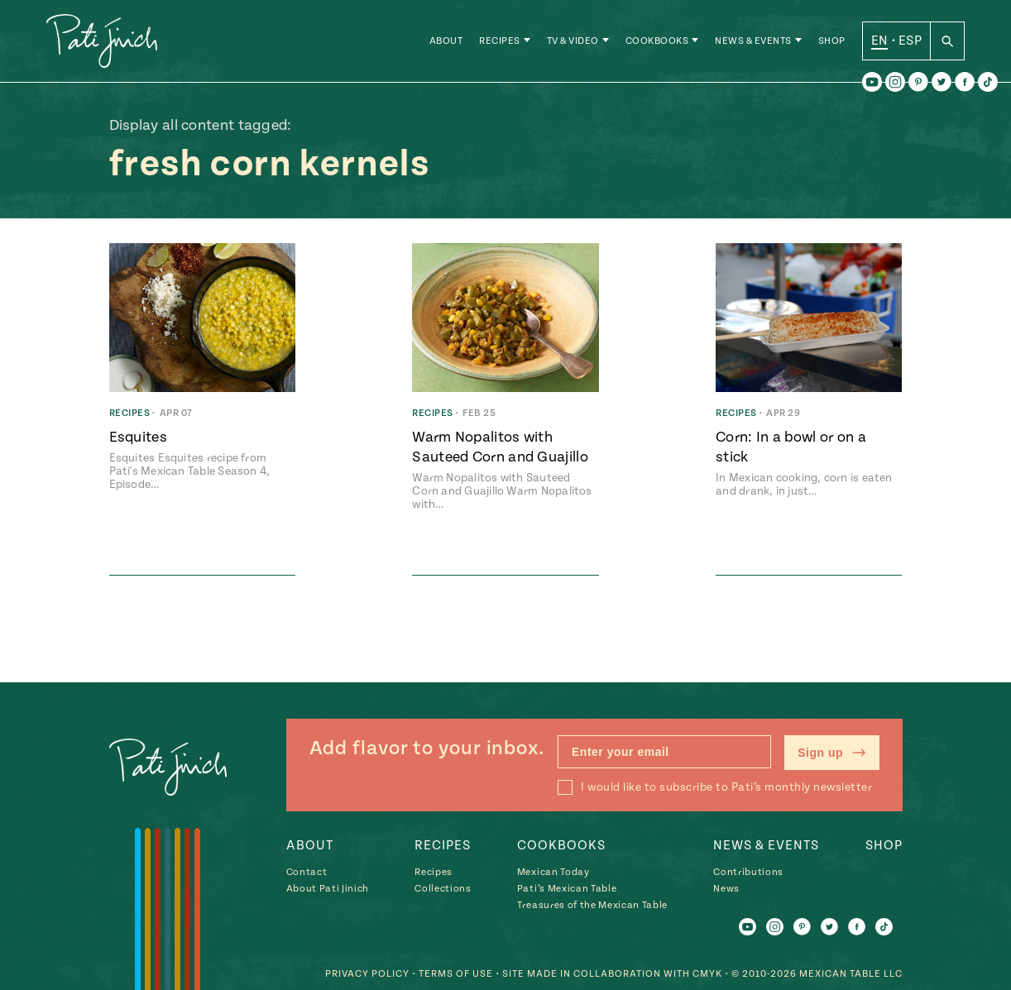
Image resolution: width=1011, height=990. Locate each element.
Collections (442, 888)
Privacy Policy (367, 973)
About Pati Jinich (327, 888)
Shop (832, 41)
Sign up (831, 752)
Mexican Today (553, 872)
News (726, 888)
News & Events (753, 41)
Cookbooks (657, 41)
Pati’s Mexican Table (566, 888)
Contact (307, 872)
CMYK (707, 973)
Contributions (748, 872)
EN (880, 40)
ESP (910, 40)
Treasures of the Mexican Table (592, 905)
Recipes (499, 41)
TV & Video (573, 41)
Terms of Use (456, 973)
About (446, 41)
